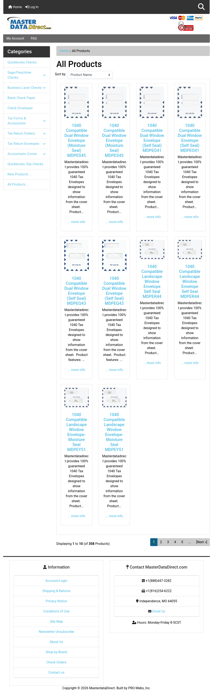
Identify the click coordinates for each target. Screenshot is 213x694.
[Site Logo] (37, 23)
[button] (201, 7)
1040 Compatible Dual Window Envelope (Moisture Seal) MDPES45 (76, 140)
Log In (31, 7)
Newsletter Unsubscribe (56, 632)
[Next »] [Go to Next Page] (201, 542)
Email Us (156, 611)
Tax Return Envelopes (26, 144)
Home (15, 7)
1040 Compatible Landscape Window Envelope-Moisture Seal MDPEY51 (76, 432)
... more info (76, 222)
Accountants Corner (26, 154)
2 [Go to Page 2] (161, 542)
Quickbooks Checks (22, 62)
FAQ (34, 38)
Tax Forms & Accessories (26, 120)
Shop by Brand (56, 652)
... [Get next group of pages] (189, 542)
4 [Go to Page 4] (175, 542)
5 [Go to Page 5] (182, 542)
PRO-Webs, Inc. (139, 688)
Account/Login (56, 581)
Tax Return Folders (26, 133)
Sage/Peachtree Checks (26, 75)
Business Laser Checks (26, 88)
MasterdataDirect (102, 688)
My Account (15, 38)
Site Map (56, 621)
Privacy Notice (56, 601)
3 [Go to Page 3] (168, 542)
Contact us (56, 672)
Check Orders (56, 662)
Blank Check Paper (21, 98)
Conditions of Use (56, 611)
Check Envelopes (20, 108)
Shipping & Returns (56, 591)
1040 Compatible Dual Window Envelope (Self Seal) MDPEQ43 (76, 291)
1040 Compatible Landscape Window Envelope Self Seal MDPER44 (152, 281)
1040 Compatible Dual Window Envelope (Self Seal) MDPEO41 (152, 138)
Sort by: (60, 74)
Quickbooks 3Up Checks (25, 164)
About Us (56, 642)
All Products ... (18, 184)
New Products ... (19, 174)
